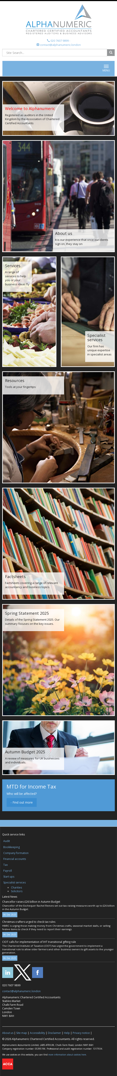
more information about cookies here (67, 1054)
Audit (6, 841)
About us (7, 1033)
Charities (16, 887)
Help (67, 1033)
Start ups (8, 876)
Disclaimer (54, 1033)
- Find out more (22, 802)
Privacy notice (81, 1033)
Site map (21, 1033)
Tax (5, 865)
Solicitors (16, 891)
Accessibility (37, 1033)
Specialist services (14, 882)
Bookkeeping (11, 847)
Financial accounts (14, 859)
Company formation (16, 853)
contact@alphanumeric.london (60, 45)
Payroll (7, 871)
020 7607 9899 (59, 41)
